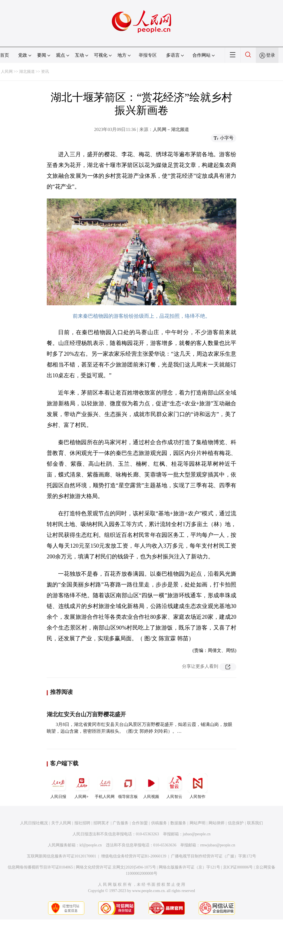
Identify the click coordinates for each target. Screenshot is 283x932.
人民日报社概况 (34, 823)
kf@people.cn (91, 845)
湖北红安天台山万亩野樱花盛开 (86, 714)
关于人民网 (61, 823)
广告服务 (120, 823)
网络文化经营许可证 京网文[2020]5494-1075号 (116, 867)
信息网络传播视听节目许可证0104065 (40, 867)
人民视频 (151, 786)
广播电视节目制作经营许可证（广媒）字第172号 (213, 856)
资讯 (45, 71)
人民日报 (58, 786)
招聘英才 (101, 823)
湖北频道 (27, 71)
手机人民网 (105, 786)
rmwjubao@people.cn (217, 845)
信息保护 (236, 823)
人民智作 (197, 786)
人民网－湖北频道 (171, 129)
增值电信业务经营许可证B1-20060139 (133, 856)
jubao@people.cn (197, 834)
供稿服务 (159, 823)
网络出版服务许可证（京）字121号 (189, 867)
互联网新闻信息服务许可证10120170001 (61, 856)
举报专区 (148, 55)
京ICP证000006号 (238, 867)
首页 (4, 55)
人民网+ (81, 786)
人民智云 (174, 786)
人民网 (7, 71)
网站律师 (216, 823)
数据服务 (178, 823)
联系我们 (255, 823)
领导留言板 (128, 786)
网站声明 (197, 823)
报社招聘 (82, 823)
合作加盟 (140, 823)
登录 (270, 55)
